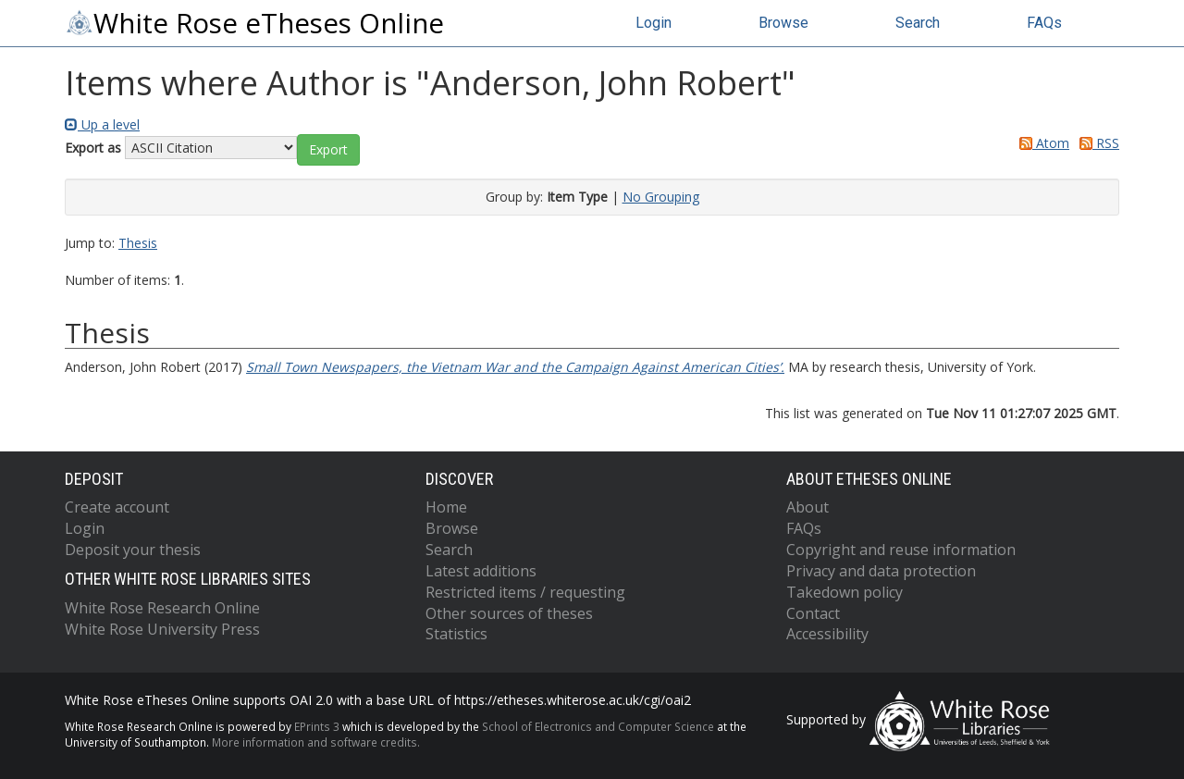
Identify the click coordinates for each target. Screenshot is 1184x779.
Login (653, 22)
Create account (117, 507)
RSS (1096, 143)
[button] (328, 150)
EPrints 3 (316, 726)
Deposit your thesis (133, 549)
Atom (1041, 143)
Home (446, 507)
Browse (783, 22)
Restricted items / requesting (525, 592)
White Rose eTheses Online (254, 23)
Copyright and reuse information (901, 549)
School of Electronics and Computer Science (598, 726)
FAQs (1044, 22)
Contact (813, 613)
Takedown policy (844, 592)
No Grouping (661, 196)
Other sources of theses (509, 613)
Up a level (102, 124)
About (807, 507)
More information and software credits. (316, 742)
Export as (93, 147)
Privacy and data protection (881, 571)
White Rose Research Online (162, 608)
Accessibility (827, 634)
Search (917, 22)
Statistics (456, 634)
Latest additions (481, 571)
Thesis (137, 243)
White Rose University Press (162, 629)
